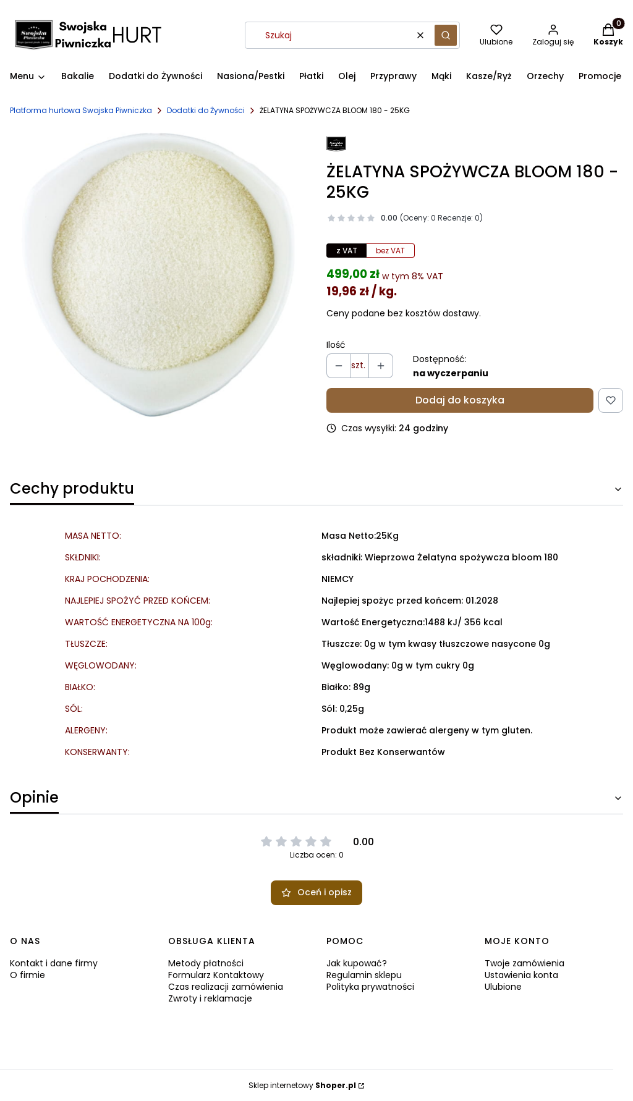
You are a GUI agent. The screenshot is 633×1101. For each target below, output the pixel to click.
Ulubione (503, 987)
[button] (446, 35)
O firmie (27, 975)
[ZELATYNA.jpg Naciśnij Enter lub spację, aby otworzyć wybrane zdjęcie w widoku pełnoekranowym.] (158, 275)
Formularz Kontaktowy (216, 975)
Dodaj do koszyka (459, 400)
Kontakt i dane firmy (54, 963)
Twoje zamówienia (524, 963)
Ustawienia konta (521, 975)
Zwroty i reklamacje (210, 998)
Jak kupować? (356, 963)
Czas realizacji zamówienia (225, 987)
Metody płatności (206, 963)
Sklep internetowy (302, 1085)
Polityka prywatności (370, 987)
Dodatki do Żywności (206, 110)
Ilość (336, 345)
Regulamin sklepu (364, 975)
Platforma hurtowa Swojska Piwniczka (81, 110)
